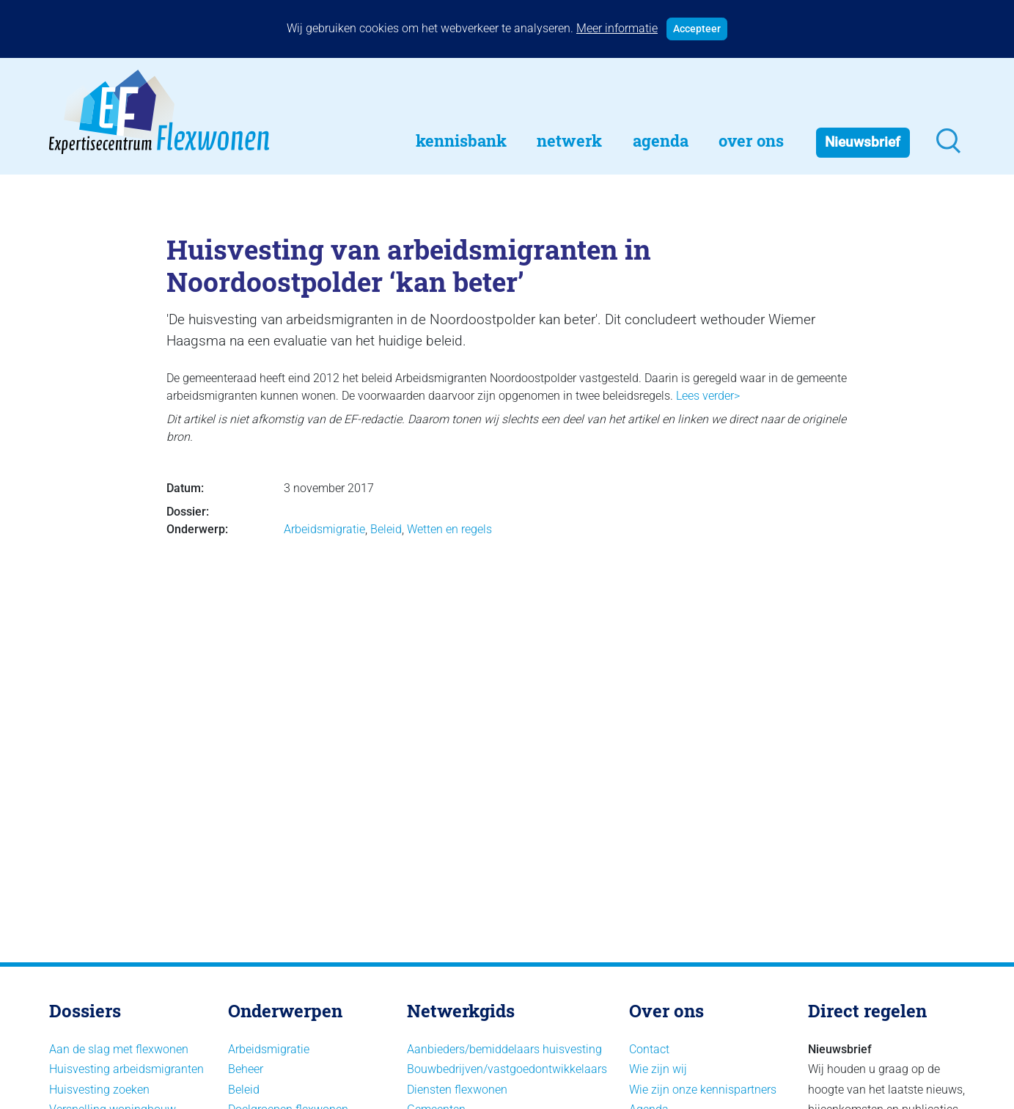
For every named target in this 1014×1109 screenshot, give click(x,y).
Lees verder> (708, 396)
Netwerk (569, 140)
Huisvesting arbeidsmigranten (126, 1069)
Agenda (660, 140)
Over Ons (751, 140)
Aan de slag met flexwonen (118, 1049)
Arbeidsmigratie (324, 529)
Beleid (386, 529)
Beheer (245, 1069)
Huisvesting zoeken (99, 1090)
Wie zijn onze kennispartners (702, 1090)
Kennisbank (461, 140)
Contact (649, 1049)
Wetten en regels (449, 529)
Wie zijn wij (658, 1069)
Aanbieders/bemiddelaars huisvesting (504, 1049)
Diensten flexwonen (457, 1090)
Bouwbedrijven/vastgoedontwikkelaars (507, 1069)
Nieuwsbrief (862, 141)
